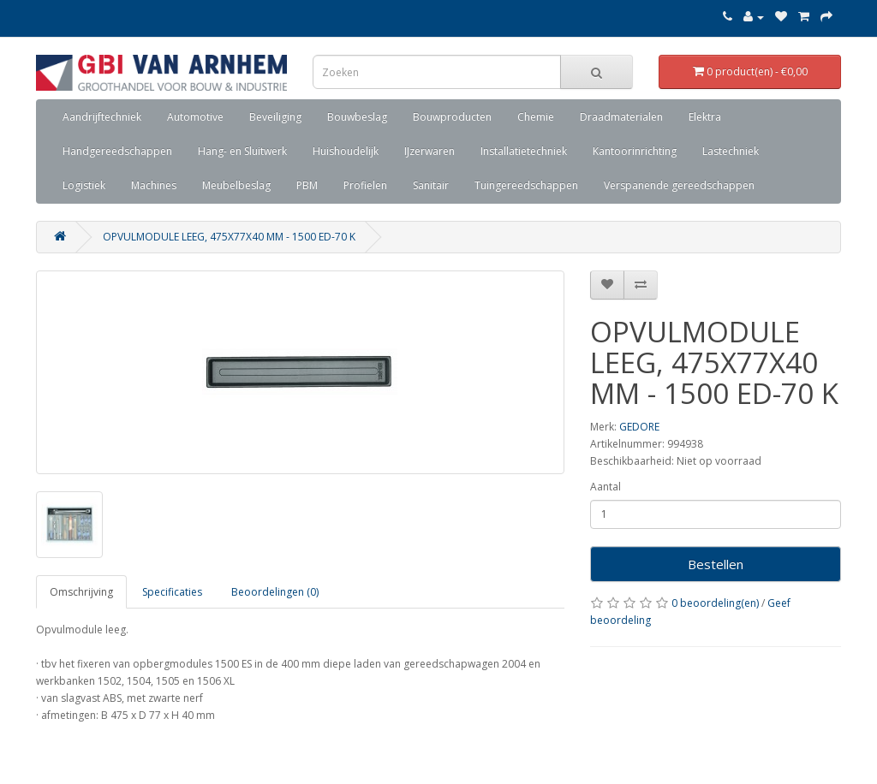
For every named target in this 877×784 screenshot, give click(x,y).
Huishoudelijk (346, 151)
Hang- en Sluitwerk (242, 151)
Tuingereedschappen (526, 185)
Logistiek (84, 185)
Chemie (535, 117)
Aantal (605, 486)
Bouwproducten (452, 117)
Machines (153, 185)
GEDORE (639, 426)
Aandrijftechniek (102, 117)
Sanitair (431, 185)
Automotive (195, 117)
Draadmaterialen (621, 117)
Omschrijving (81, 592)
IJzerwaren (429, 151)
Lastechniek (730, 151)
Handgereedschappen (117, 151)
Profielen (365, 185)
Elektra (705, 117)
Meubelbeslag (236, 185)
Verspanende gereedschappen (679, 185)
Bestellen (715, 564)
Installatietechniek (523, 151)
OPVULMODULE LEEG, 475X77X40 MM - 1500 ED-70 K (229, 236)
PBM (307, 185)
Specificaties (172, 592)
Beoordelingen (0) (275, 592)
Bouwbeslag (357, 117)
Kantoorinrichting (635, 151)
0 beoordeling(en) (715, 603)
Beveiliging (275, 117)
